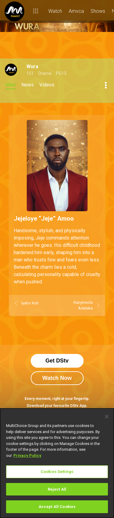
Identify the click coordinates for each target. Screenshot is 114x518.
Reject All (57, 489)
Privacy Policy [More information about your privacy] (27, 455)
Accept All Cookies (57, 506)
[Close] (106, 416)
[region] (57, 463)
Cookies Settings (57, 471)
